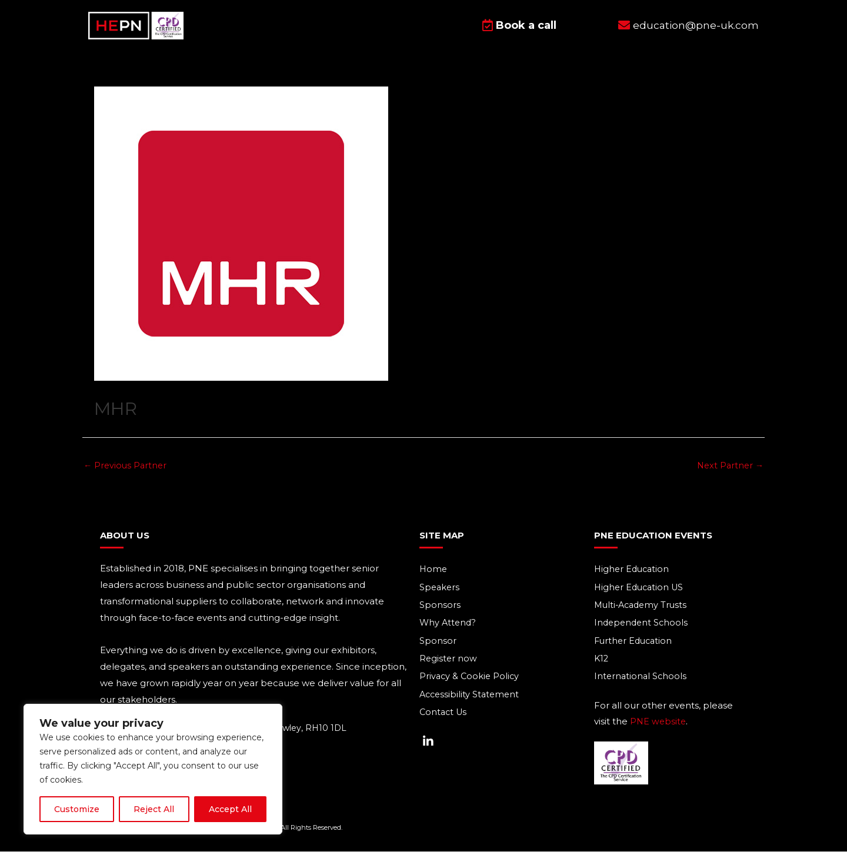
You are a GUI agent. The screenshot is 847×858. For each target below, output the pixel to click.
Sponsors (440, 611)
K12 (601, 666)
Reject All (154, 809)
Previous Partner (126, 470)
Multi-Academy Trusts (643, 611)
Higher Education (633, 575)
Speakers (440, 593)
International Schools (641, 684)
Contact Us (444, 721)
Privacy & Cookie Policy (470, 684)
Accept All (230, 809)
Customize (76, 809)
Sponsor (437, 648)
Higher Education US (641, 593)
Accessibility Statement (471, 703)
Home (433, 575)
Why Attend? (448, 630)
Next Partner (728, 470)
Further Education (635, 648)
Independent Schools (642, 630)
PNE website (659, 730)
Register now (448, 666)
